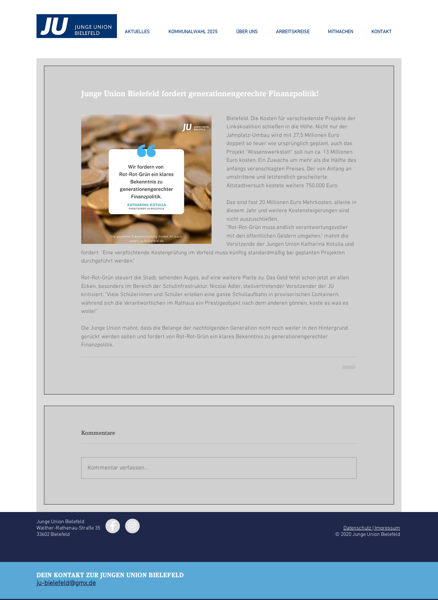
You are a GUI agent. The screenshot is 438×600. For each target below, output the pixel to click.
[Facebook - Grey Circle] (112, 526)
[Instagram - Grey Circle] (132, 526)
